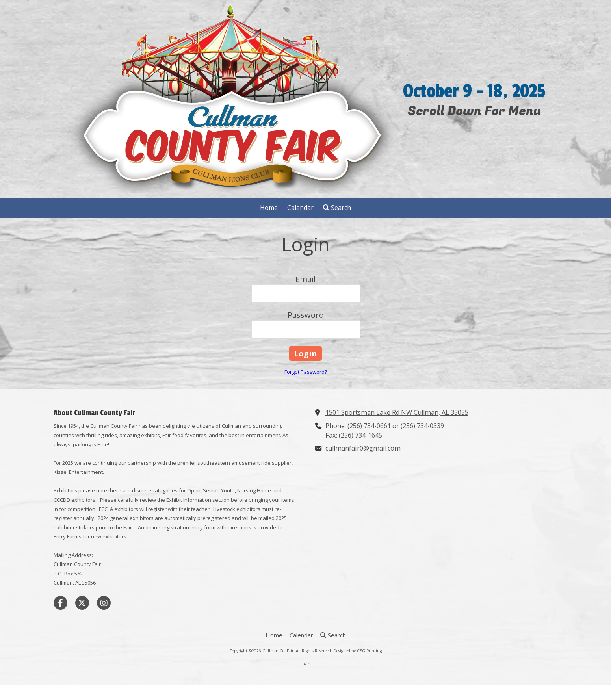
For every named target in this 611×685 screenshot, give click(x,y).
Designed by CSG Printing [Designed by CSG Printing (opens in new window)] (357, 650)
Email (305, 279)
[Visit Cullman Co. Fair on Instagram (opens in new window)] (104, 603)
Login (305, 663)
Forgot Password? (305, 371)
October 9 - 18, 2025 (474, 91)
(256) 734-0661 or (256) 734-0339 (395, 425)
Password (306, 315)
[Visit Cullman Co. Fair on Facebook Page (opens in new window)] (60, 603)
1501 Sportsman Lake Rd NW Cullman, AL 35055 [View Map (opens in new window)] (396, 412)
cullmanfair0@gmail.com (363, 448)
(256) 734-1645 (360, 435)
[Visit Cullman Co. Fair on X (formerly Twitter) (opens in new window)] (82, 603)
